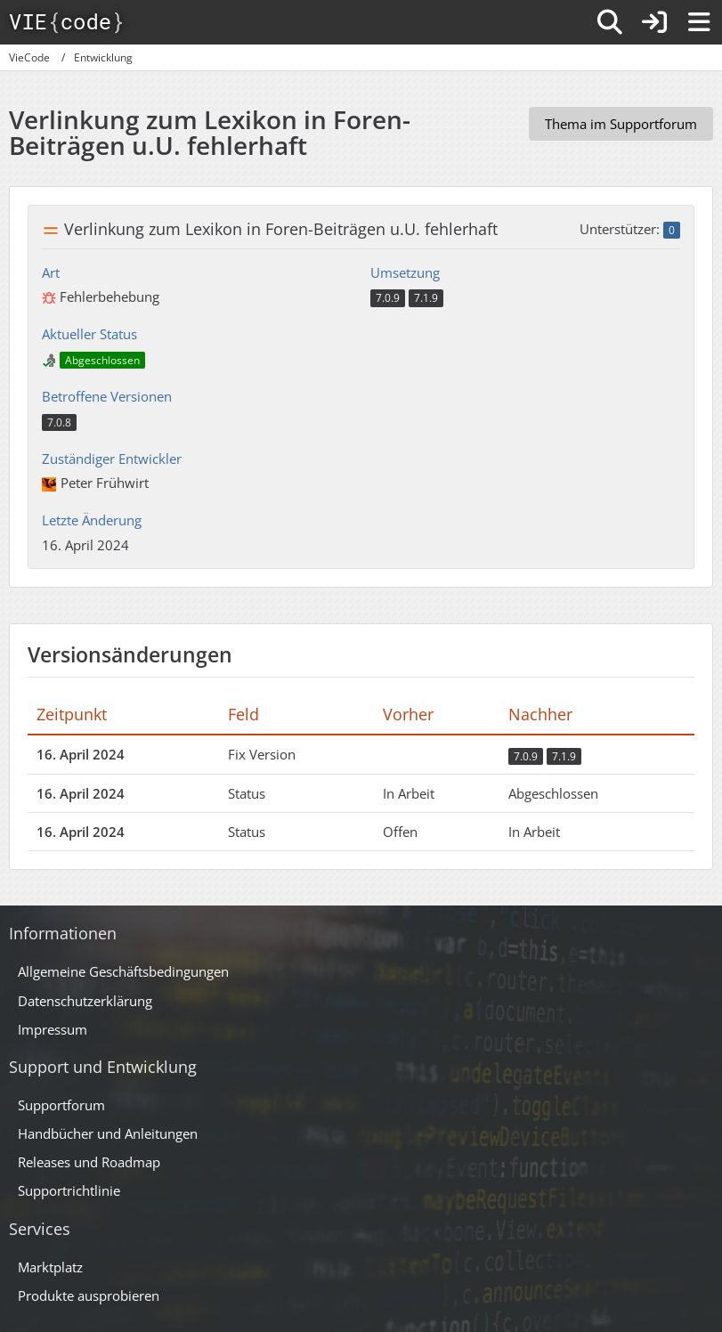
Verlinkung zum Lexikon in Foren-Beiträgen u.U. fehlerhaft (281, 229)
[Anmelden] (654, 22)
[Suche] (610, 22)
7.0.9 (388, 297)
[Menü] (699, 22)
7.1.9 (426, 297)
